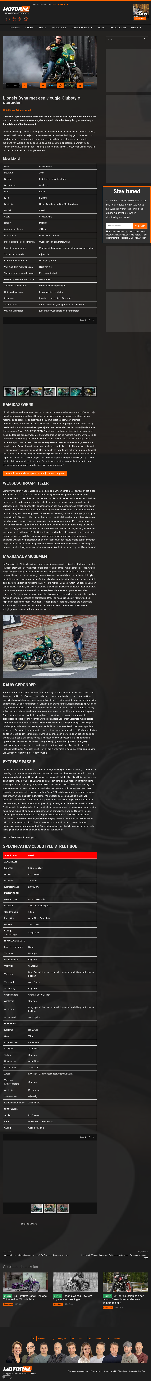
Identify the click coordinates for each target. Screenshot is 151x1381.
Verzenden (140, 226)
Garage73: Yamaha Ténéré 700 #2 (140, 14)
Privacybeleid (96, 1371)
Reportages (140, 18)
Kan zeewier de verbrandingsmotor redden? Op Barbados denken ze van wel (35, 1255)
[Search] (145, 39)
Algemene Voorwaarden (78, 1371)
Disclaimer (122, 1371)
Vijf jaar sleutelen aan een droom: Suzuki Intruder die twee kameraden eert (123, 1299)
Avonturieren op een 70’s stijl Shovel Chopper (40, 473)
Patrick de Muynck (23, 110)
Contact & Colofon (137, 1371)
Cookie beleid (110, 1371)
